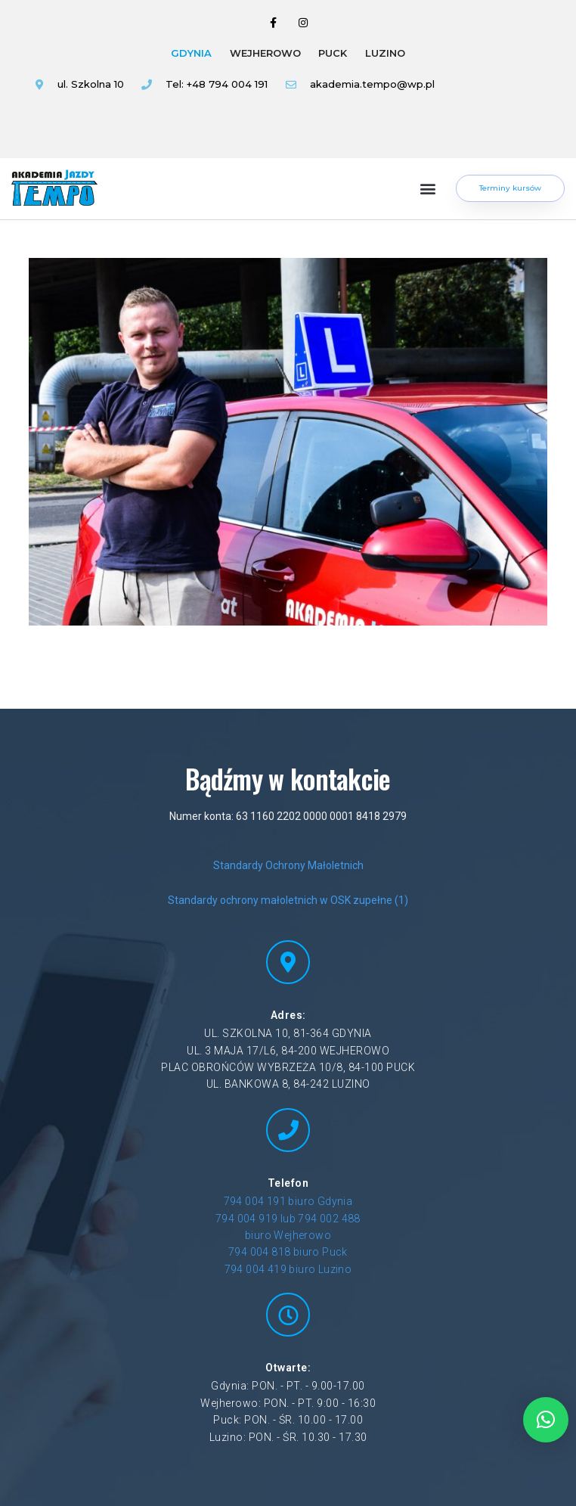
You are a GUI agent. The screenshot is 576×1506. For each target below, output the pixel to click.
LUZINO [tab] (385, 53)
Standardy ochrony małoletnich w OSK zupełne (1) (288, 900)
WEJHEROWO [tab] (265, 53)
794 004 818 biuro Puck (288, 1252)
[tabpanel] (232, 97)
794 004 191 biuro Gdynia (288, 1201)
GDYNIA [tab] (191, 53)
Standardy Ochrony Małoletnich (288, 865)
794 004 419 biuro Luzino (288, 1269)
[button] (428, 188)
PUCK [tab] (332, 53)
